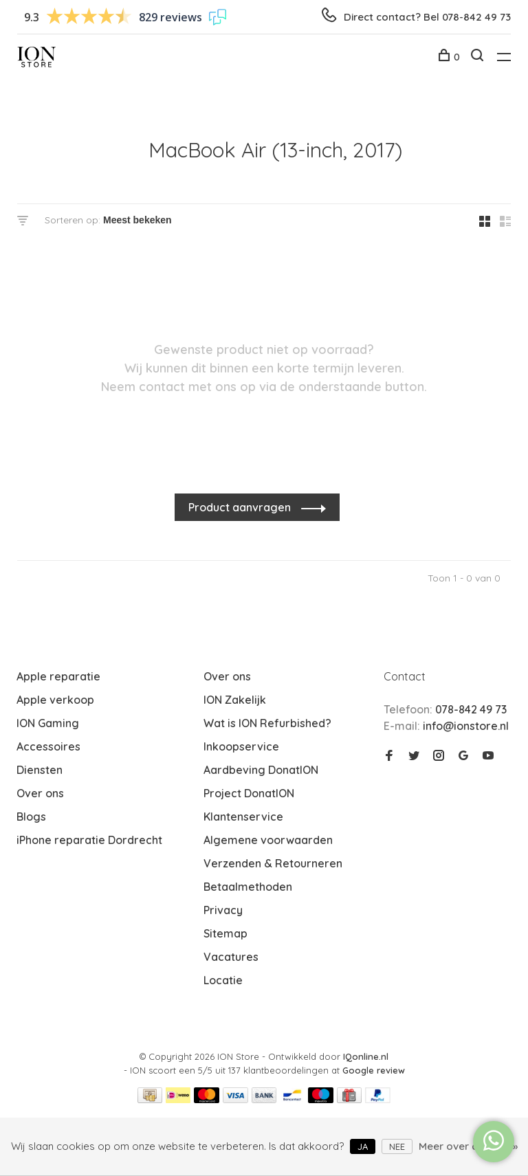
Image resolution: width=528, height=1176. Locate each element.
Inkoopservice (241, 746)
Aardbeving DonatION (261, 770)
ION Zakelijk (235, 700)
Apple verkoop (55, 700)
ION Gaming (47, 723)
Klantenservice (243, 816)
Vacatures (231, 957)
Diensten (39, 770)
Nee (397, 1146)
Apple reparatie (58, 676)
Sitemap (226, 933)
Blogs (31, 816)
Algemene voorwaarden (268, 840)
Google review (373, 1070)
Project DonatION (249, 793)
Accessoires (48, 746)
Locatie (223, 980)
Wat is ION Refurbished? (267, 723)
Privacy (223, 910)
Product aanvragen (241, 507)
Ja (363, 1146)
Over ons (40, 793)
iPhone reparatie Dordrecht (89, 840)
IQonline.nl (365, 1056)
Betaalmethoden (248, 887)
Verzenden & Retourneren (273, 863)
